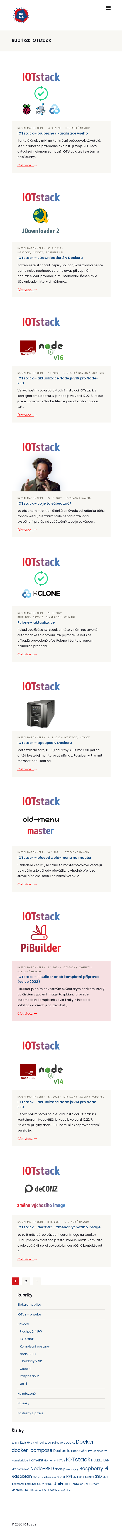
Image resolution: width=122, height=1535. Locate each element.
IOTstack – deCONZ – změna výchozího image (58, 1227)
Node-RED (98, 373)
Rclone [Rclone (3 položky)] (38, 1476)
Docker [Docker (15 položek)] (85, 1441)
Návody (85, 128)
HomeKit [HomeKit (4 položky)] (36, 1460)
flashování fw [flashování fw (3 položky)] (81, 1451)
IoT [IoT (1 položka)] (55, 1460)
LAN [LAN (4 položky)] (106, 1460)
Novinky (23, 1403)
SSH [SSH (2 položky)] (105, 1477)
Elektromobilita (29, 1304)
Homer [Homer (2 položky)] (48, 1460)
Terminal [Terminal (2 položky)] (30, 1484)
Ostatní (69, 617)
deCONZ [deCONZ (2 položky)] (69, 1443)
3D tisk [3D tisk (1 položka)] (15, 1442)
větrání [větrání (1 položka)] (39, 1490)
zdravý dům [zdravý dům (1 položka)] (64, 1490)
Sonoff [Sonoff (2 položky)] (89, 1477)
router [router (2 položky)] (61, 1477)
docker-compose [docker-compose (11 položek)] (32, 1450)
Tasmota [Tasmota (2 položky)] (18, 1484)
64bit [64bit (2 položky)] (31, 1443)
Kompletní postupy (35, 1346)
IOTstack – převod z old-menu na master (54, 857)
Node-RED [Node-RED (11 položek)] (42, 1468)
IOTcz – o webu (29, 1314)
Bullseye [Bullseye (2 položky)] (57, 1443)
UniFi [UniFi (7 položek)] (58, 1483)
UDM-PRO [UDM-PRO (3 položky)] (45, 1484)
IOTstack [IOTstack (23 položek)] (78, 1459)
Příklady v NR (32, 1361)
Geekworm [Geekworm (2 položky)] (100, 1451)
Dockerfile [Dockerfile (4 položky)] (61, 1450)
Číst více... (27, 165)
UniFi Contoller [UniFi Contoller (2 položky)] (73, 1484)
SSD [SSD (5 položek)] (98, 1476)
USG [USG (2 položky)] (31, 1490)
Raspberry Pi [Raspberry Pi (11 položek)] (93, 1468)
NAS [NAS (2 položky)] (26, 1469)
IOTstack (71, 128)
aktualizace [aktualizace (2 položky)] (43, 1443)
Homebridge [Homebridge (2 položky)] (20, 1460)
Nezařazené (53, 617)
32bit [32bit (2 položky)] (23, 1443)
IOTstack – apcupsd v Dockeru (44, 742)
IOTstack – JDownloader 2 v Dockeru (50, 257)
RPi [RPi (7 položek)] (69, 1476)
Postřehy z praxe (30, 1413)
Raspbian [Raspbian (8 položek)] (22, 1476)
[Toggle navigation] (108, 8)
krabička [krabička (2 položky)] (96, 1460)
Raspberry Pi (54, 252)
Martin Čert (35, 128)
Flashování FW (31, 1331)
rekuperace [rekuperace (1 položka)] (50, 1477)
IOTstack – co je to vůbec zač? (44, 503)
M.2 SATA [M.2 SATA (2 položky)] (18, 1469)
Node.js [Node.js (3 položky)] (60, 1469)
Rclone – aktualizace (36, 622)
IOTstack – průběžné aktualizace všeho (52, 133)
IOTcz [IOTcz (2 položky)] (61, 1460)
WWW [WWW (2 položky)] (53, 1490)
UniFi (23, 1383)
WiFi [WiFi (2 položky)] (46, 1490)
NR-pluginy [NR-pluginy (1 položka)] (72, 1469)
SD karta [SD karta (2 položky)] (78, 1477)
